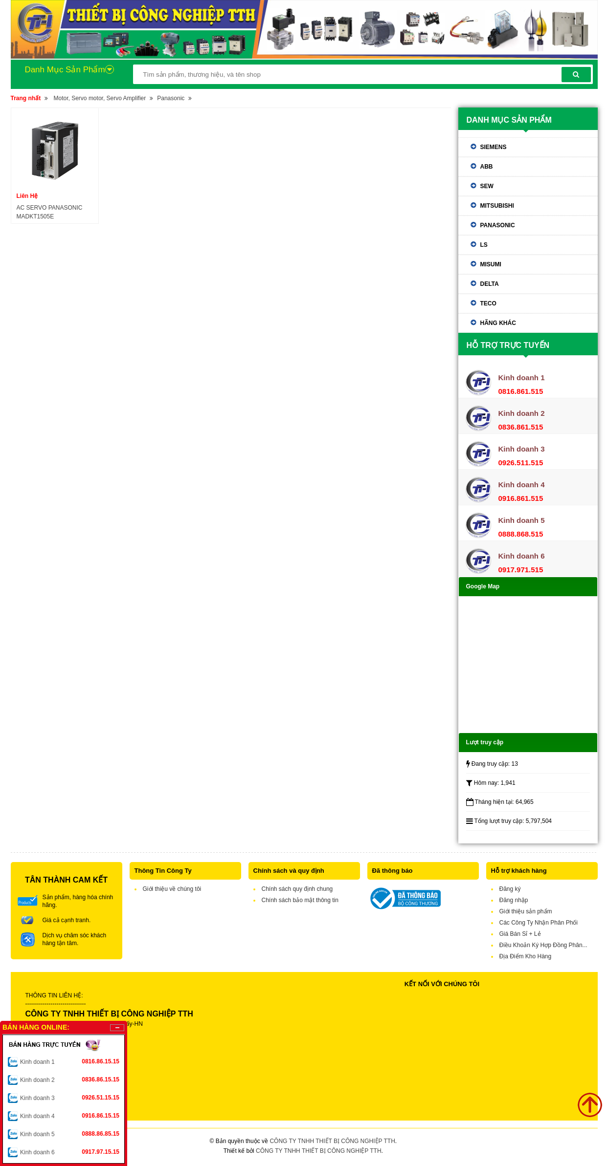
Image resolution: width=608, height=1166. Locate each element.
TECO (488, 303)
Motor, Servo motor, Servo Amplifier (100, 98)
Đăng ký (510, 888)
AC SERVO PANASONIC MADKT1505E (50, 212)
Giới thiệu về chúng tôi (172, 888)
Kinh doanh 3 (69, 1097)
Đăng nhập (513, 900)
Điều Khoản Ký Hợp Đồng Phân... (543, 945)
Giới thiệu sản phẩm (525, 911)
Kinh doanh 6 (69, 1151)
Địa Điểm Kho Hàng (525, 956)
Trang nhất (26, 98)
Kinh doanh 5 (69, 1133)
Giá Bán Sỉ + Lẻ (520, 933)
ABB (486, 166)
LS (484, 244)
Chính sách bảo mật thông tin (300, 900)
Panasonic (170, 98)
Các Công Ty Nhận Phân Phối (538, 922)
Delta (489, 284)
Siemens (493, 147)
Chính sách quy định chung (297, 888)
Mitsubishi (497, 205)
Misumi (490, 264)
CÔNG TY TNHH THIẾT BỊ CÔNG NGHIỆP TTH (332, 1141)
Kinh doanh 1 (69, 1061)
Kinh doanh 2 (69, 1079)
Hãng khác (498, 323)
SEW (487, 186)
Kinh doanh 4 (69, 1115)
